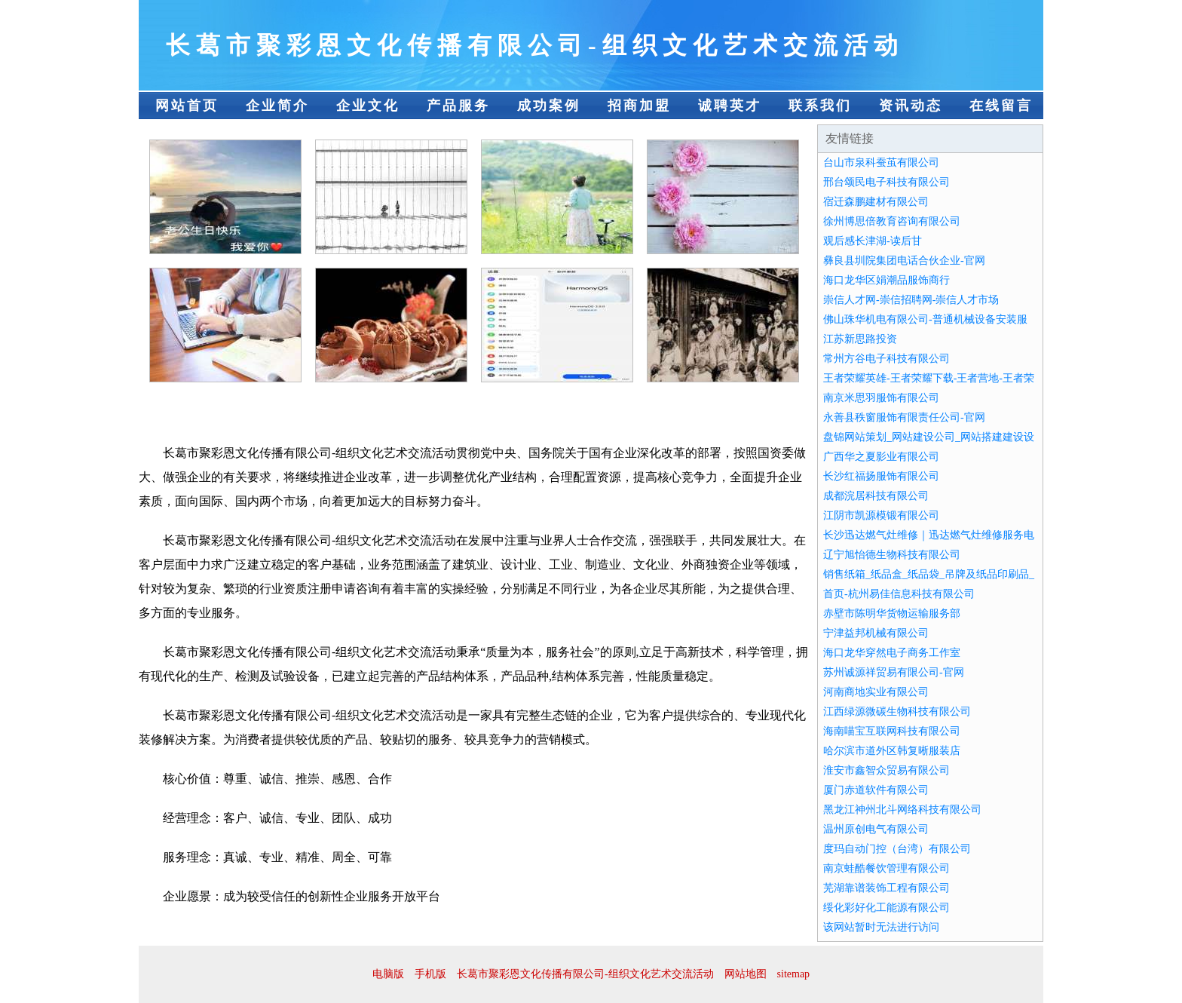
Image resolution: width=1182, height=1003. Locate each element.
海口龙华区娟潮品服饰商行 (886, 280)
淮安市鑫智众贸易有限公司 (886, 770)
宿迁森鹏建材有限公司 (876, 201)
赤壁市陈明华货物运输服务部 (891, 613)
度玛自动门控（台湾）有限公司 (897, 848)
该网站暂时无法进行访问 (881, 927)
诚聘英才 (729, 105)
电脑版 (388, 974)
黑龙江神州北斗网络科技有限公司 (902, 809)
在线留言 (1001, 105)
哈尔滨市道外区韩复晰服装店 (891, 750)
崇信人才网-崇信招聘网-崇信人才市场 (911, 299)
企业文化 (368, 105)
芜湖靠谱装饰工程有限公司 (886, 888)
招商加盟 (639, 105)
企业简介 (277, 105)
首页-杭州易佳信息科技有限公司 (899, 594)
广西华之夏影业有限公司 (881, 456)
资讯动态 (910, 105)
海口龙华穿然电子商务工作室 (891, 652)
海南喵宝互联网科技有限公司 (891, 731)
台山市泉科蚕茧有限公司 (881, 162)
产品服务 (458, 105)
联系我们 (820, 105)
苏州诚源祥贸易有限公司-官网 (893, 672)
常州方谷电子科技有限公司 (886, 358)
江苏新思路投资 (860, 339)
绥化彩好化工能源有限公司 (886, 907)
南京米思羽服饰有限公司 (881, 397)
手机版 (430, 974)
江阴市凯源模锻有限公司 (881, 515)
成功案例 (548, 105)
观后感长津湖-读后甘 (872, 241)
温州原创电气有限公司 (876, 829)
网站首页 (187, 105)
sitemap (793, 974)
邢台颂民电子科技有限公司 (886, 182)
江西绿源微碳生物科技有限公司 (897, 711)
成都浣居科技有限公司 (876, 496)
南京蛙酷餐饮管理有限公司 (886, 868)
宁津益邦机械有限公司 (876, 633)
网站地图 (745, 974)
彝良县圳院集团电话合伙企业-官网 (904, 260)
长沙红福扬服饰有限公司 (881, 476)
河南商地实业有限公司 (876, 692)
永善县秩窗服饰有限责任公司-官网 (904, 417)
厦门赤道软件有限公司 (876, 790)
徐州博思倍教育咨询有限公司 (891, 221)
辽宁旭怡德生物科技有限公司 (891, 554)
